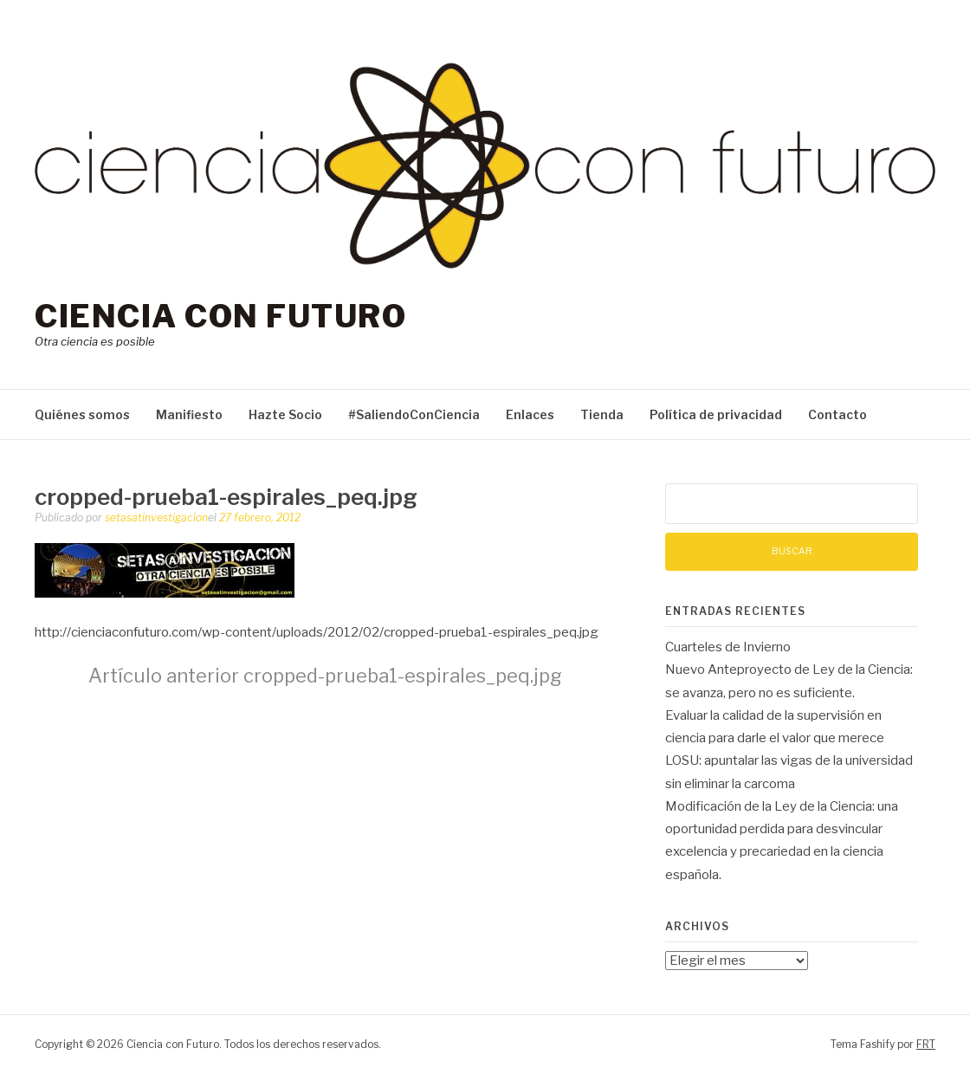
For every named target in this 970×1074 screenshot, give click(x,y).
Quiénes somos (82, 414)
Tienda (602, 414)
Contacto (837, 414)
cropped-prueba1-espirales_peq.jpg (325, 675)
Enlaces (530, 414)
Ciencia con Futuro (220, 316)
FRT (925, 1044)
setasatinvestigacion (156, 517)
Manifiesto (189, 414)
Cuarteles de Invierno (728, 647)
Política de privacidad (716, 414)
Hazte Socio (285, 414)
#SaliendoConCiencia (414, 414)
